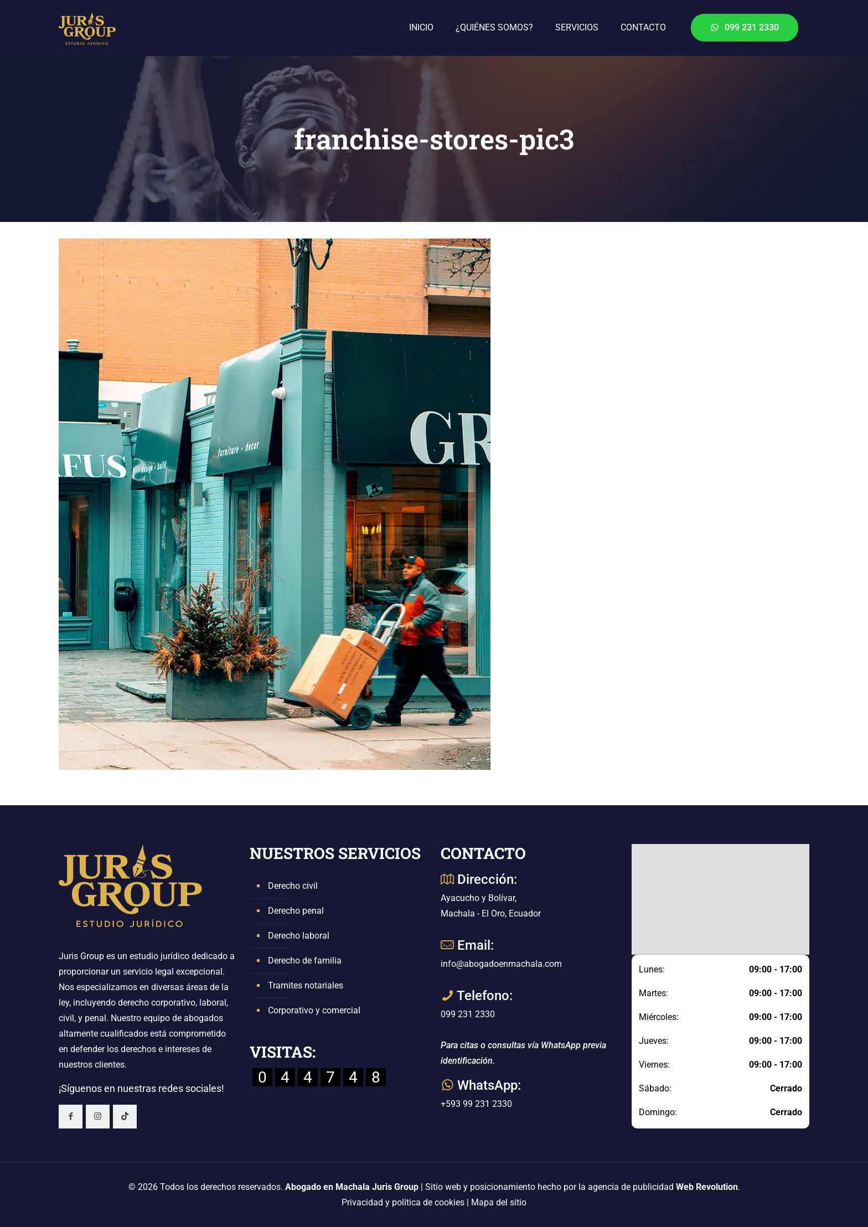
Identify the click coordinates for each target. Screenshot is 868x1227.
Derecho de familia (305, 960)
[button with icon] (70, 1116)
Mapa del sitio (498, 1202)
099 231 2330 (744, 27)
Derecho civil (293, 886)
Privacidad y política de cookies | (406, 1202)
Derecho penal (296, 910)
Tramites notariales (305, 985)
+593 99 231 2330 (476, 1104)
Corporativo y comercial (314, 1010)
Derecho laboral (298, 935)
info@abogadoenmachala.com (501, 964)
